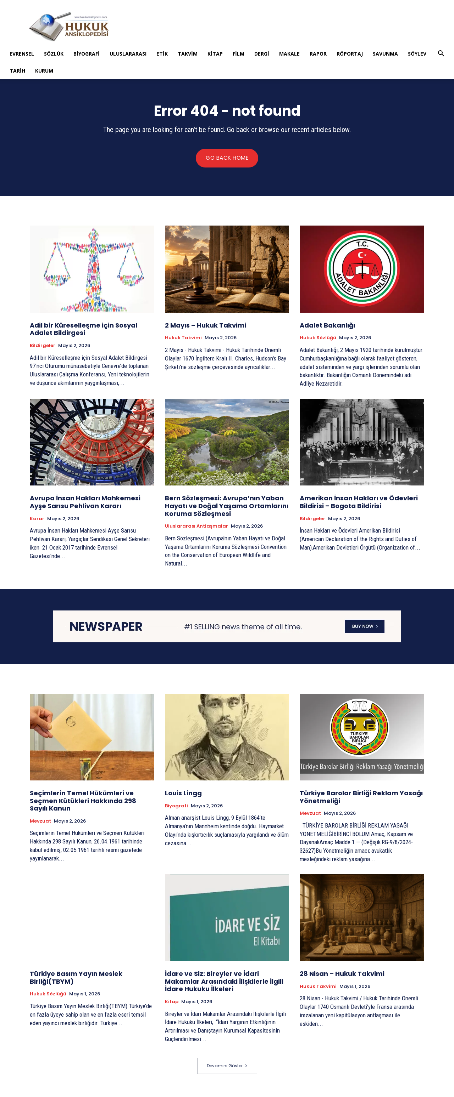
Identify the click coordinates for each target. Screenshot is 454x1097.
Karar (37, 520)
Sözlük (53, 53)
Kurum (44, 70)
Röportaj (350, 53)
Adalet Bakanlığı (327, 327)
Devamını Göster (227, 1067)
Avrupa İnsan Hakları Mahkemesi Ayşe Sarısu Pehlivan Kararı (85, 503)
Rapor (318, 53)
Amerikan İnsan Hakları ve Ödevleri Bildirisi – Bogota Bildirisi (359, 503)
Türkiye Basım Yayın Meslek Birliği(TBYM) (76, 979)
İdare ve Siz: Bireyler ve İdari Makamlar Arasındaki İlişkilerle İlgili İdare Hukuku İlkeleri (224, 983)
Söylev (417, 53)
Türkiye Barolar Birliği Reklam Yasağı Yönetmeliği (361, 798)
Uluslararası (128, 53)
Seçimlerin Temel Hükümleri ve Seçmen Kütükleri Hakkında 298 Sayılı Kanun (83, 802)
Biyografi (86, 53)
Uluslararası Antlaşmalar (196, 528)
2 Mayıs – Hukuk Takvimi (205, 327)
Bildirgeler (42, 347)
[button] (440, 54)
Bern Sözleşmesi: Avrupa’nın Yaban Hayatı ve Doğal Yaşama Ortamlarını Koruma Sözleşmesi (226, 507)
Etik (162, 53)
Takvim (188, 53)
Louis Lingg (183, 794)
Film (238, 53)
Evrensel (22, 53)
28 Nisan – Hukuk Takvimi (342, 975)
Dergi (261, 53)
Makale (289, 53)
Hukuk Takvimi (183, 339)
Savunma (385, 53)
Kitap (215, 53)
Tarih (17, 70)
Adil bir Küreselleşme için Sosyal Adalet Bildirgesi (83, 331)
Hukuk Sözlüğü (318, 339)
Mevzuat (40, 823)
